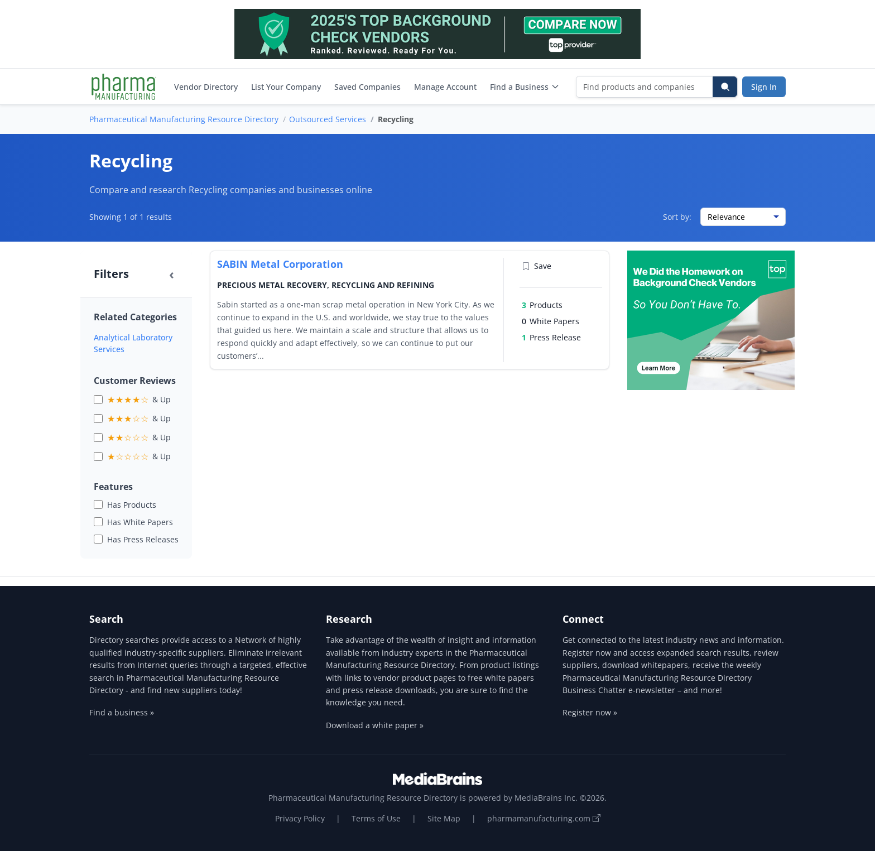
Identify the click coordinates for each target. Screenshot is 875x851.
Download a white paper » (375, 725)
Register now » (589, 712)
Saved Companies (367, 86)
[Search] (725, 86)
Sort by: (677, 216)
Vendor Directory (206, 86)
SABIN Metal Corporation (280, 264)
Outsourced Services (327, 119)
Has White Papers (140, 522)
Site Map (443, 818)
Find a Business (525, 86)
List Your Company (286, 86)
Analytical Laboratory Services (133, 343)
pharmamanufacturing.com (543, 818)
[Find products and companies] (644, 86)
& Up (139, 399)
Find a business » (121, 712)
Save (536, 266)
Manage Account (445, 86)
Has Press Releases (143, 539)
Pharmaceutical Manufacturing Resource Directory (183, 119)
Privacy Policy (300, 818)
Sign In (764, 86)
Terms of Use (376, 818)
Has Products (131, 504)
